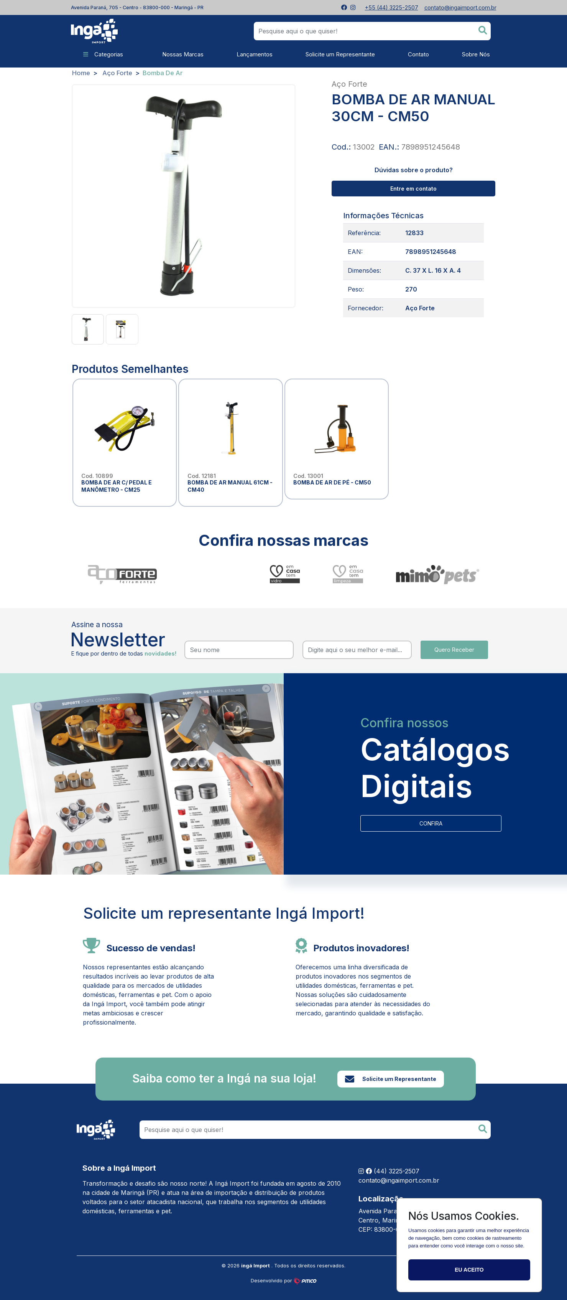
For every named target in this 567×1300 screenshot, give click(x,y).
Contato (418, 54)
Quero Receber (454, 649)
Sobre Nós (476, 54)
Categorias (103, 54)
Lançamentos (255, 54)
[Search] (315, 1129)
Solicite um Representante (340, 54)
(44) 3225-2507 (396, 1171)
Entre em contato (413, 188)
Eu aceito (469, 1270)
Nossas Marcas (180, 54)
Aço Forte (117, 73)
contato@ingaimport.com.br (398, 1180)
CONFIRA (430, 823)
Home (81, 73)
